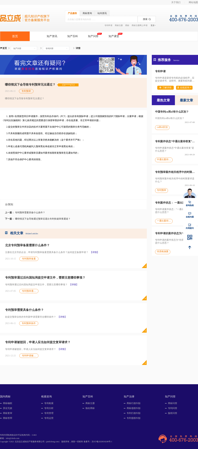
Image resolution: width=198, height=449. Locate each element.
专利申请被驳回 (30, 355)
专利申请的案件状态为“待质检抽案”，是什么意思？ (175, 233)
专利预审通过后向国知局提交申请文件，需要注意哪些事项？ (45, 277)
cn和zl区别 (162, 127)
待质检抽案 (162, 251)
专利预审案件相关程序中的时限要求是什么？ (175, 172)
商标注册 (119, 25)
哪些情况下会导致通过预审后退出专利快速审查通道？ (42, 219)
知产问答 (93, 36)
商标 (127, 25)
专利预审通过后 (30, 291)
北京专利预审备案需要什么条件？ (27, 245)
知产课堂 (114, 36)
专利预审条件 (29, 323)
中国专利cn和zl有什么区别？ (172, 111)
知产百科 (72, 36)
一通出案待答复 (164, 221)
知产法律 (129, 396)
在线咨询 (184, 87)
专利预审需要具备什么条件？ (30, 212)
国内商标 (5, 396)
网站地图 (193, 2)
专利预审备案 (29, 258)
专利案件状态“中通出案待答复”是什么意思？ (175, 141)
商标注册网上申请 (140, 25)
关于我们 (176, 2)
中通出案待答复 (164, 159)
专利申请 (108, 25)
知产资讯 (52, 36)
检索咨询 (46, 396)
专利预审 (26, 91)
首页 (3, 48)
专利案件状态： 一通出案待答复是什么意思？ (175, 202)
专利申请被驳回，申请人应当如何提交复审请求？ (37, 342)
